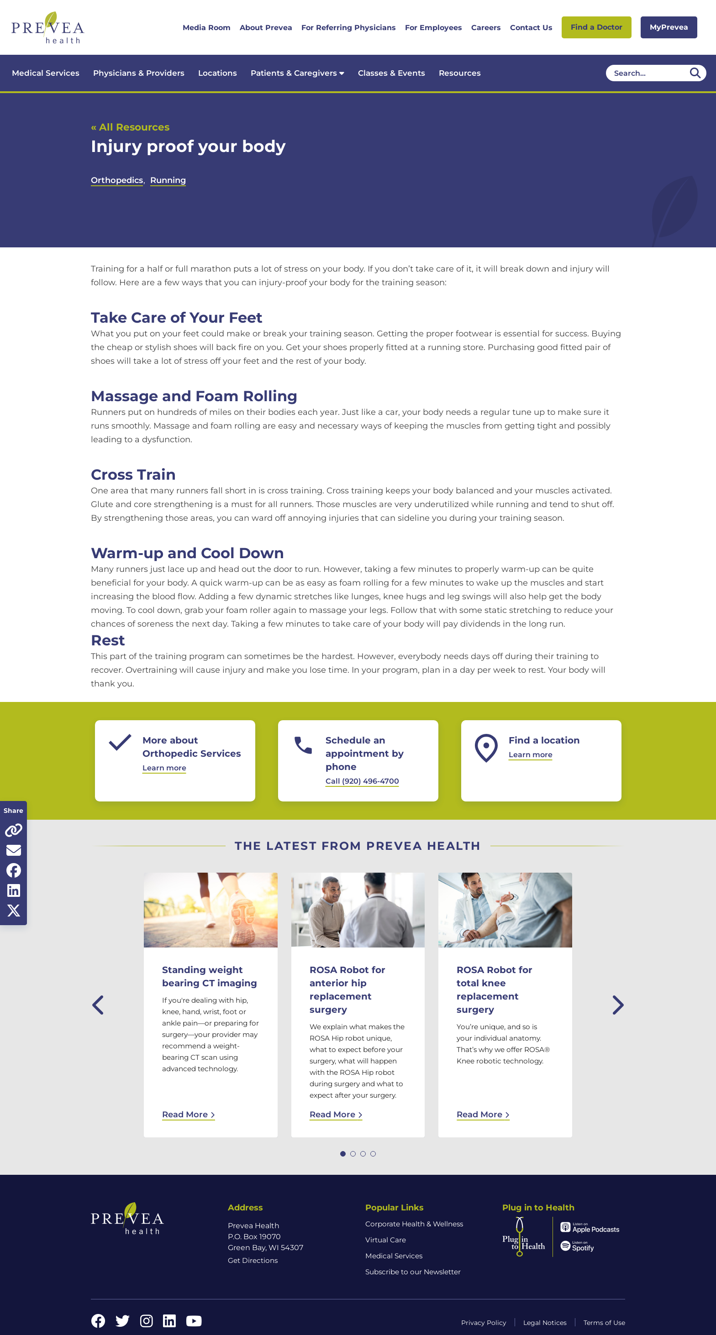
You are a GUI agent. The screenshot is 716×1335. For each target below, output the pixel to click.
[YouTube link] (194, 1323)
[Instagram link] (146, 1323)
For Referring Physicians (348, 27)
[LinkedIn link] (169, 1323)
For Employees (433, 27)
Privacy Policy (483, 1323)
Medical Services (45, 73)
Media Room (207, 27)
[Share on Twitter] (13, 910)
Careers (486, 27)
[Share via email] (13, 850)
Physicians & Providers (138, 73)
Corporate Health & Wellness (414, 1224)
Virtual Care (385, 1240)
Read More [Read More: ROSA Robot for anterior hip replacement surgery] (336, 1115)
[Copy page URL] (13, 830)
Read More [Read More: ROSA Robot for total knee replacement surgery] (483, 1115)
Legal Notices (545, 1323)
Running (168, 180)
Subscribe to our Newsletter (413, 1271)
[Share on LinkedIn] (13, 890)
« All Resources (130, 127)
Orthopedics (117, 180)
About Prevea (266, 27)
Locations (217, 73)
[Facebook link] (98, 1323)
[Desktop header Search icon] (695, 73)
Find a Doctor (596, 27)
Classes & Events (391, 73)
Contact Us (531, 27)
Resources (460, 73)
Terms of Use (604, 1323)
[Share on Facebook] (13, 870)
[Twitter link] (123, 1323)
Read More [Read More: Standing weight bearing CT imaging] (188, 1115)
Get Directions (253, 1260)
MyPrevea (669, 27)
